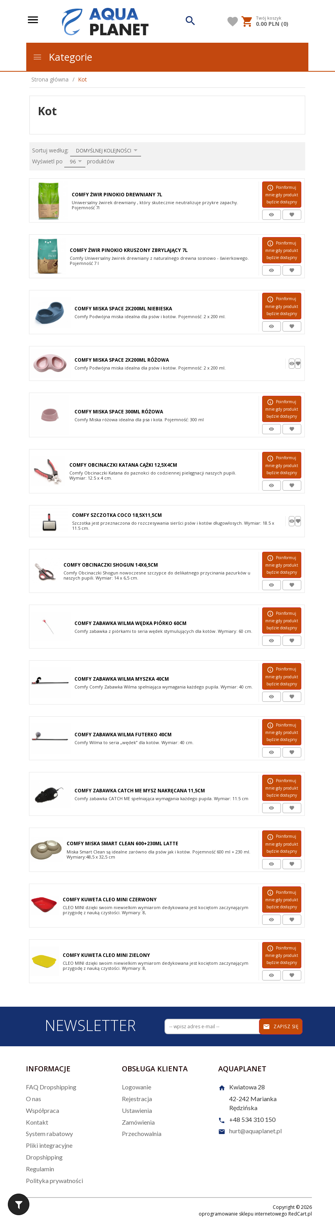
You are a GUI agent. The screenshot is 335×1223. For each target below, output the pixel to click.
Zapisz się (281, 1026)
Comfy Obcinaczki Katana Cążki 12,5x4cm (123, 465)
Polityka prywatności (54, 1180)
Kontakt (37, 1122)
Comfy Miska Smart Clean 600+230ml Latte (122, 843)
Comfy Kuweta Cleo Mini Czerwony (110, 899)
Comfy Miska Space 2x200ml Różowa (121, 360)
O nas (33, 1098)
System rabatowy (49, 1133)
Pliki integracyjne (49, 1145)
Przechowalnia (141, 1133)
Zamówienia (138, 1122)
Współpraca (42, 1110)
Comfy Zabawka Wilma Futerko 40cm (123, 734)
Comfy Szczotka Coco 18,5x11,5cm (117, 515)
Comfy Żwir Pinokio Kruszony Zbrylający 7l (129, 250)
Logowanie (136, 1087)
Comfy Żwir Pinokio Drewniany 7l (117, 194)
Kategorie (62, 56)
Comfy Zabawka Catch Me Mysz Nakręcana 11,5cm (139, 790)
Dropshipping (44, 1157)
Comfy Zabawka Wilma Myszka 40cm (121, 679)
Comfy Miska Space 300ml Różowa (118, 411)
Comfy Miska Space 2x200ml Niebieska (123, 308)
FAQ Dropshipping (51, 1087)
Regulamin (40, 1168)
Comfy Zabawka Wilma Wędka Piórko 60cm (130, 623)
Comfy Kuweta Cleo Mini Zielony (106, 955)
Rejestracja (137, 1098)
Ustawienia (137, 1110)
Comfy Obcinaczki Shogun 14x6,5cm (110, 565)
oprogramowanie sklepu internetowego (243, 1213)
